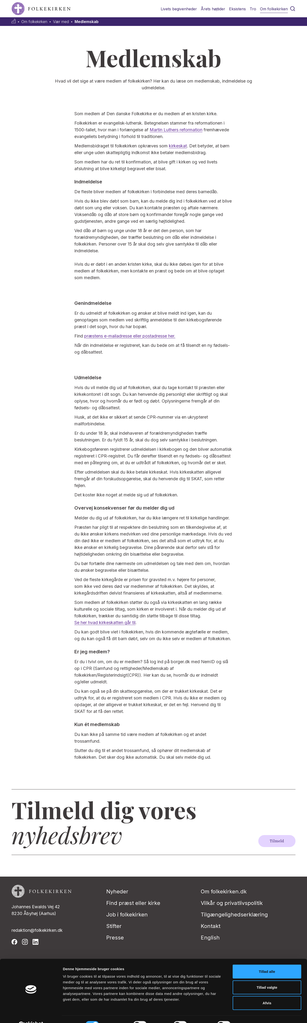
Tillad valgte (267, 976)
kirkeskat (178, 145)
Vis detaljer (249, 1013)
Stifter (114, 926)
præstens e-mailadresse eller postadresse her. (129, 335)
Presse (115, 937)
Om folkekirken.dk (224, 891)
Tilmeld (277, 841)
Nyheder (117, 891)
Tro (253, 8)
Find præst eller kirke (133, 903)
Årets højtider (213, 8)
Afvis (267, 991)
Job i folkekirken (127, 914)
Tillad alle (267, 960)
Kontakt (210, 926)
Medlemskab (87, 21)
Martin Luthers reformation (176, 129)
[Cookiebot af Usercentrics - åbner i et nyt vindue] (31, 1013)
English (210, 937)
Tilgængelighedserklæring (234, 914)
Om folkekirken (274, 8)
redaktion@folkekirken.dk (37, 930)
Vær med (61, 21)
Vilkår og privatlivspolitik (232, 903)
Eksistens (237, 8)
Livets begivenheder (179, 8)
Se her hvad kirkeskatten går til (105, 622)
